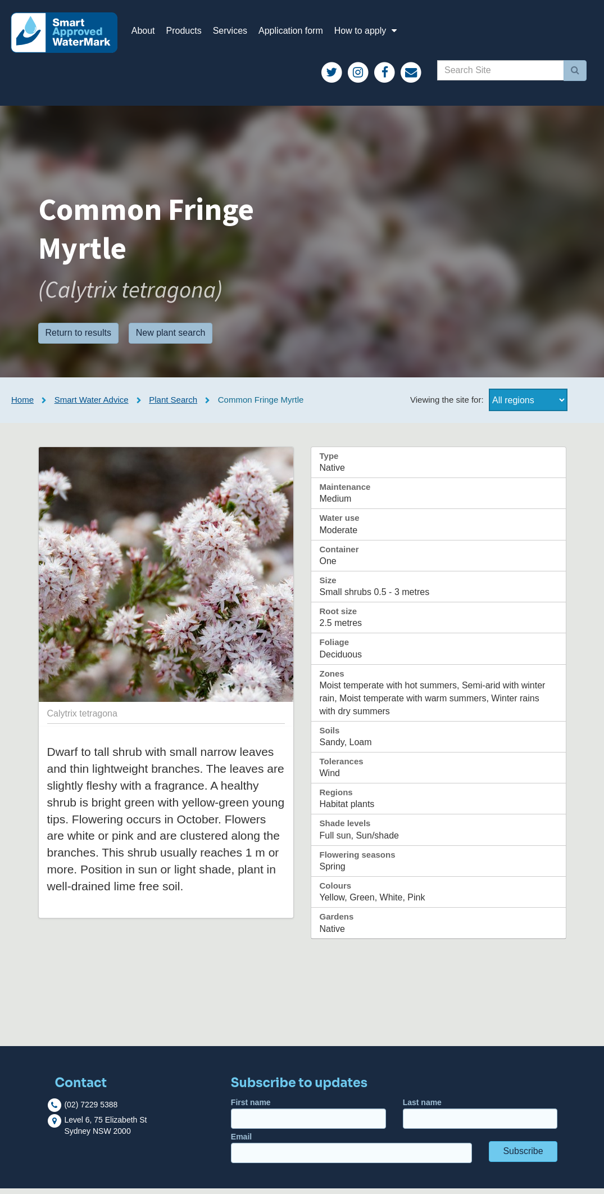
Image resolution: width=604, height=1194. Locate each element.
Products (190, 33)
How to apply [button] (373, 33)
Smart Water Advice (92, 405)
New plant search (171, 339)
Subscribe (523, 1156)
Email (351, 1153)
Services (236, 33)
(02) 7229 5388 (90, 1110)
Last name (480, 1118)
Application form (297, 33)
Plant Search (173, 405)
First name (308, 1118)
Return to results (78, 339)
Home (22, 405)
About (149, 33)
